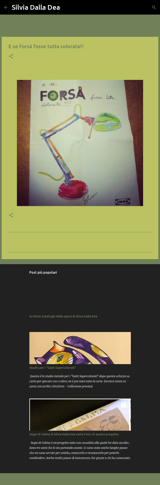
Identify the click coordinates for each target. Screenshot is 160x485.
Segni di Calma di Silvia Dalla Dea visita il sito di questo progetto (74, 434)
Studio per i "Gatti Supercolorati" (52, 367)
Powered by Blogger (80, 479)
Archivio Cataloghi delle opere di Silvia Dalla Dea (63, 316)
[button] (11, 57)
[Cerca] (65, 7)
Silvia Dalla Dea (36, 7)
